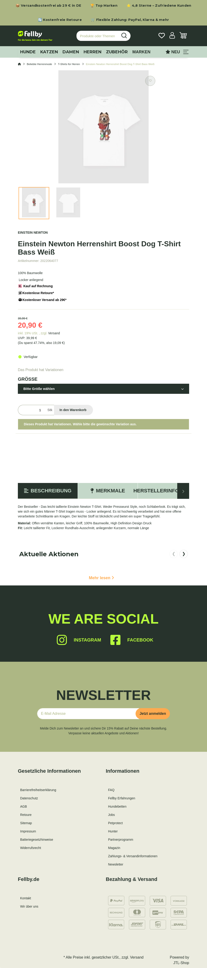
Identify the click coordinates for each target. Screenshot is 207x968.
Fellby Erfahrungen (121, 798)
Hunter (113, 831)
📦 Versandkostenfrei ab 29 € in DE (48, 5)
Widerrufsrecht (30, 848)
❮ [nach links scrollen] (173, 553)
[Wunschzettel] (161, 36)
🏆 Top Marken (103, 5)
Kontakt (25, 898)
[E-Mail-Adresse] (88, 713)
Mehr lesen (101, 578)
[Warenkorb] (183, 36)
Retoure (26, 815)
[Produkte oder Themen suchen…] (97, 36)
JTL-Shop (181, 963)
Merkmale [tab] (107, 491)
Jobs (111, 815)
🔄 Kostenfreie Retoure (60, 20)
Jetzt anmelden (152, 713)
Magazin (114, 848)
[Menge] (32, 410)
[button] (172, 36)
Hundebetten (117, 806)
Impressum (28, 831)
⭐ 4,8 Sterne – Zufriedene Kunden (159, 5)
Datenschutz (29, 798)
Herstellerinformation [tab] (168, 491)
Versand (54, 333)
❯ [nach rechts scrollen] (183, 553)
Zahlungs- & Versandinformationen (133, 856)
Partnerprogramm (120, 839)
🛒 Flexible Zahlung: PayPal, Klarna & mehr (130, 20)
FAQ (111, 790)
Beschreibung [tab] (47, 491)
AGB (23, 806)
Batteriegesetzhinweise (36, 839)
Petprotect (115, 823)
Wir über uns (29, 906)
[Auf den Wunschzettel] (150, 81)
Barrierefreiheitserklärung (38, 790)
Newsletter (115, 864)
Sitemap (26, 823)
